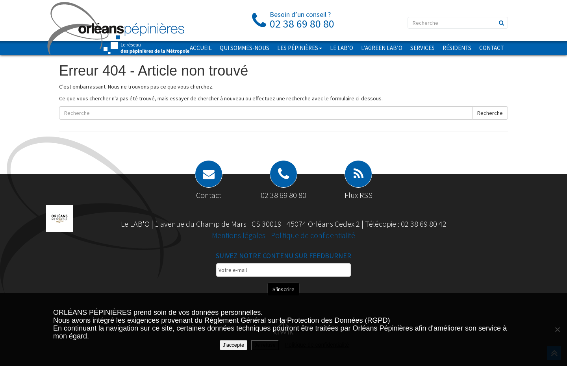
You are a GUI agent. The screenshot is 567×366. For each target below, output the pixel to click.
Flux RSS (358, 195)
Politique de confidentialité (313, 235)
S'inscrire (283, 289)
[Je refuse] (557, 329)
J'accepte (234, 345)
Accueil (201, 48)
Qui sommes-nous (244, 48)
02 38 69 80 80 (283, 195)
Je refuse (264, 345)
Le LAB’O (341, 48)
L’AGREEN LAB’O (381, 48)
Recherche (490, 112)
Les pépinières (299, 48)
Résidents (457, 48)
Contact (491, 48)
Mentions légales (239, 235)
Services (422, 48)
